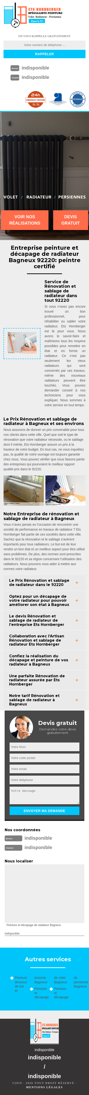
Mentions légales (44, 1087)
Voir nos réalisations (24, 220)
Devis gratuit (70, 220)
